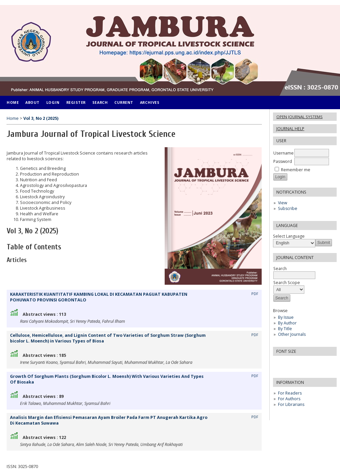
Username (283, 153)
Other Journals (292, 334)
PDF (254, 293)
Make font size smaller (279, 363)
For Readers (290, 393)
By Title (285, 328)
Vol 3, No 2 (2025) (40, 118)
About (32, 102)
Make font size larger (300, 363)
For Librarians (291, 404)
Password (282, 161)
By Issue (286, 317)
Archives (149, 102)
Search (100, 102)
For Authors (289, 399)
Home (13, 102)
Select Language (289, 236)
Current (123, 102)
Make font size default (289, 363)
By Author (287, 323)
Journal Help (290, 129)
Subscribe (287, 208)
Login (53, 102)
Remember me (295, 170)
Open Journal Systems (299, 116)
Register (76, 102)
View (282, 203)
